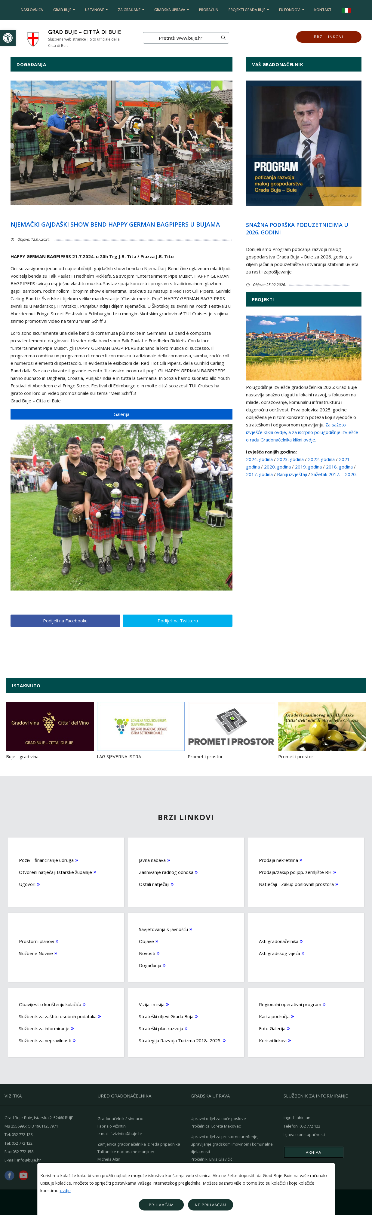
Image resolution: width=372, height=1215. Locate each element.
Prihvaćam (161, 1204)
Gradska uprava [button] (170, 9)
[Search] (180, 38)
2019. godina (308, 467)
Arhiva (313, 1151)
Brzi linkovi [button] (328, 37)
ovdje (65, 1190)
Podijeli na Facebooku (65, 621)
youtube (23, 1175)
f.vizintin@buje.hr (126, 1133)
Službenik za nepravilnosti (45, 1040)
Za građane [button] (129, 9)
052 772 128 (22, 1134)
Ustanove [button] (95, 9)
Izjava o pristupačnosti (304, 1134)
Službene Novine (36, 953)
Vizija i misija (151, 1004)
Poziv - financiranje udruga (46, 860)
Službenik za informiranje (44, 1028)
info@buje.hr (29, 1159)
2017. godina (259, 474)
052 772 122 (22, 1142)
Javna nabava (152, 860)
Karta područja (274, 1016)
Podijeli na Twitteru (178, 621)
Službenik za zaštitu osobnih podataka (58, 1016)
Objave (146, 941)
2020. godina (277, 467)
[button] (8, 38)
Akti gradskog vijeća (279, 953)
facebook (9, 1175)
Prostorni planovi (36, 941)
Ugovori (27, 884)
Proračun (208, 9)
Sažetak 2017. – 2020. (334, 474)
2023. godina (290, 459)
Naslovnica (32, 9)
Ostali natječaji (154, 884)
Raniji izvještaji (292, 474)
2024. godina (259, 459)
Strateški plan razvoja (161, 1028)
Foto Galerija (272, 1028)
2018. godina (339, 467)
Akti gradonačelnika (278, 941)
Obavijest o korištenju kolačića (50, 1004)
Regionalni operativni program (290, 1004)
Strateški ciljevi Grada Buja (166, 1016)
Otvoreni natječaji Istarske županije (55, 872)
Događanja (150, 965)
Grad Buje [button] (62, 9)
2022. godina (322, 459)
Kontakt (322, 9)
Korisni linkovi (273, 1040)
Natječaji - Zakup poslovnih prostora (296, 884)
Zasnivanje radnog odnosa (166, 872)
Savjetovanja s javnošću (163, 929)
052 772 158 (23, 1151)
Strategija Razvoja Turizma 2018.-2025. (180, 1040)
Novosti (147, 953)
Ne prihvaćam (211, 1204)
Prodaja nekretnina (278, 860)
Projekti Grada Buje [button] (247, 9)
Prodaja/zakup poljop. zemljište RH (295, 872)
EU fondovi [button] (290, 9)
